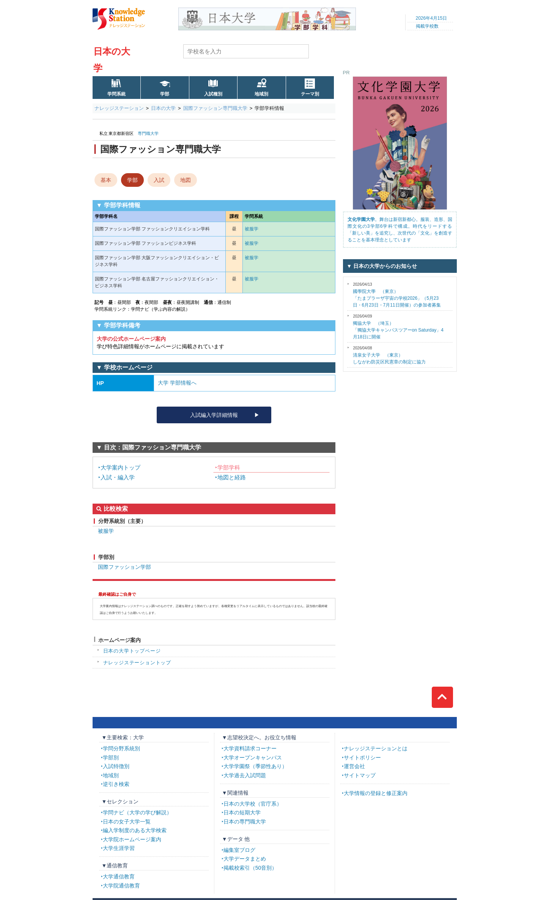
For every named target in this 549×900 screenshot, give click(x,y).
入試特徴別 (116, 766)
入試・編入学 (118, 477)
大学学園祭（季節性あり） (255, 766)
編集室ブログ (239, 850)
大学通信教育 (119, 876)
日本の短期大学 (242, 812)
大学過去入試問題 (244, 775)
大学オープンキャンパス (252, 757)
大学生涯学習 (119, 848)
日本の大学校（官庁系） (252, 804)
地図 (185, 180)
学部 (164, 94)
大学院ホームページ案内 (132, 839)
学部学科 (228, 467)
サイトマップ (360, 775)
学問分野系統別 (121, 748)
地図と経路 (231, 477)
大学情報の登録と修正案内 (375, 793)
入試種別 (213, 94)
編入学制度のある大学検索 (135, 830)
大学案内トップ (120, 467)
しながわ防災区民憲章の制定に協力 (389, 355)
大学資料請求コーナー (250, 748)
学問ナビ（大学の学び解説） (137, 812)
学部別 (111, 757)
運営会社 (354, 766)
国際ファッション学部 (124, 567)
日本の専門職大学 (244, 822)
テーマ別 (310, 94)
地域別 (261, 94)
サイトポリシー (362, 757)
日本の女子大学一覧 (127, 822)
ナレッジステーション (119, 108)
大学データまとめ (244, 859)
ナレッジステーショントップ (137, 662)
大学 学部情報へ (177, 383)
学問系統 (116, 94)
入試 (159, 180)
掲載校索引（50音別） (250, 868)
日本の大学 (163, 108)
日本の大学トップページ (132, 651)
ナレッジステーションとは (375, 748)
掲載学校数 (427, 26)
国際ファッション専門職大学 (215, 108)
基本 (106, 180)
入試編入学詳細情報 (214, 415)
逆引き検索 (116, 784)
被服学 (251, 229)
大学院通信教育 (121, 886)
